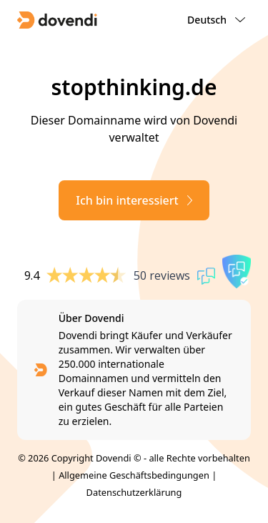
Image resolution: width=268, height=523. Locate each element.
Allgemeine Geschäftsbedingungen (134, 475)
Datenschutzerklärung (134, 492)
